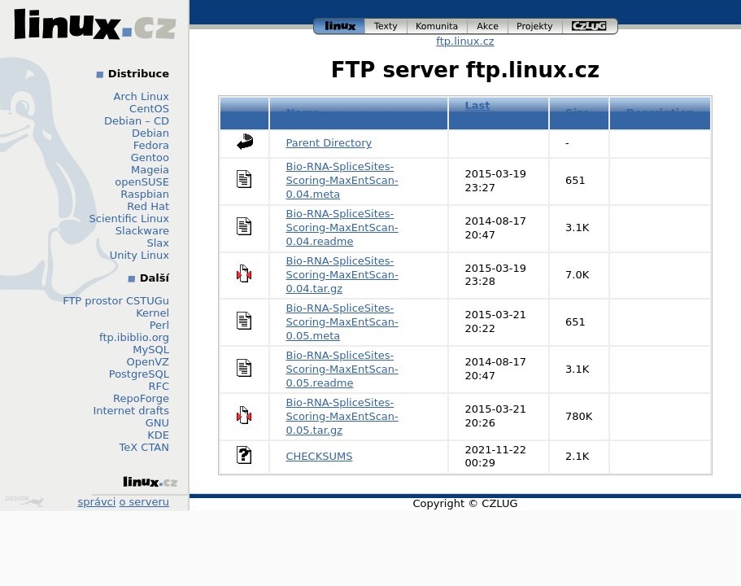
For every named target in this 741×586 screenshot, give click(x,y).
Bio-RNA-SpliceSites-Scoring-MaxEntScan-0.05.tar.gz (342, 416)
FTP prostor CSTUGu (116, 301)
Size (577, 113)
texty (386, 26)
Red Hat (148, 206)
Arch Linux (142, 96)
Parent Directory (329, 143)
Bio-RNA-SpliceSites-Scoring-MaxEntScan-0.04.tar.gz (342, 275)
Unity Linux (139, 255)
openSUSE (142, 182)
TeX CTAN (144, 447)
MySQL (151, 349)
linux (339, 26)
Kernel (152, 313)
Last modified (490, 112)
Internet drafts (131, 411)
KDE (158, 435)
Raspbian (144, 194)
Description (659, 113)
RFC (158, 386)
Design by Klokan (24, 501)
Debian (150, 133)
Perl (159, 325)
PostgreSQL (139, 374)
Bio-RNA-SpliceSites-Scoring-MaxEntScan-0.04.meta (342, 180)
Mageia (150, 170)
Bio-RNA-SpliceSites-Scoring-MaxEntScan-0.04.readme (342, 227)
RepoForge (141, 398)
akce (488, 26)
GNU (157, 423)
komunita (438, 26)
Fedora (151, 145)
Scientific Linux (129, 218)
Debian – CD (136, 121)
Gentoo (150, 157)
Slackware (142, 231)
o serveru (144, 502)
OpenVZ (147, 362)
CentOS (149, 109)
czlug (590, 26)
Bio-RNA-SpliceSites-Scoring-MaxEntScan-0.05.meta (342, 322)
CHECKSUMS (319, 456)
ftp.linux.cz (465, 41)
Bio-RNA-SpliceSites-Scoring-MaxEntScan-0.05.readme (342, 369)
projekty (535, 26)
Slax (157, 243)
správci (97, 502)
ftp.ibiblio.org (134, 337)
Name (303, 113)
